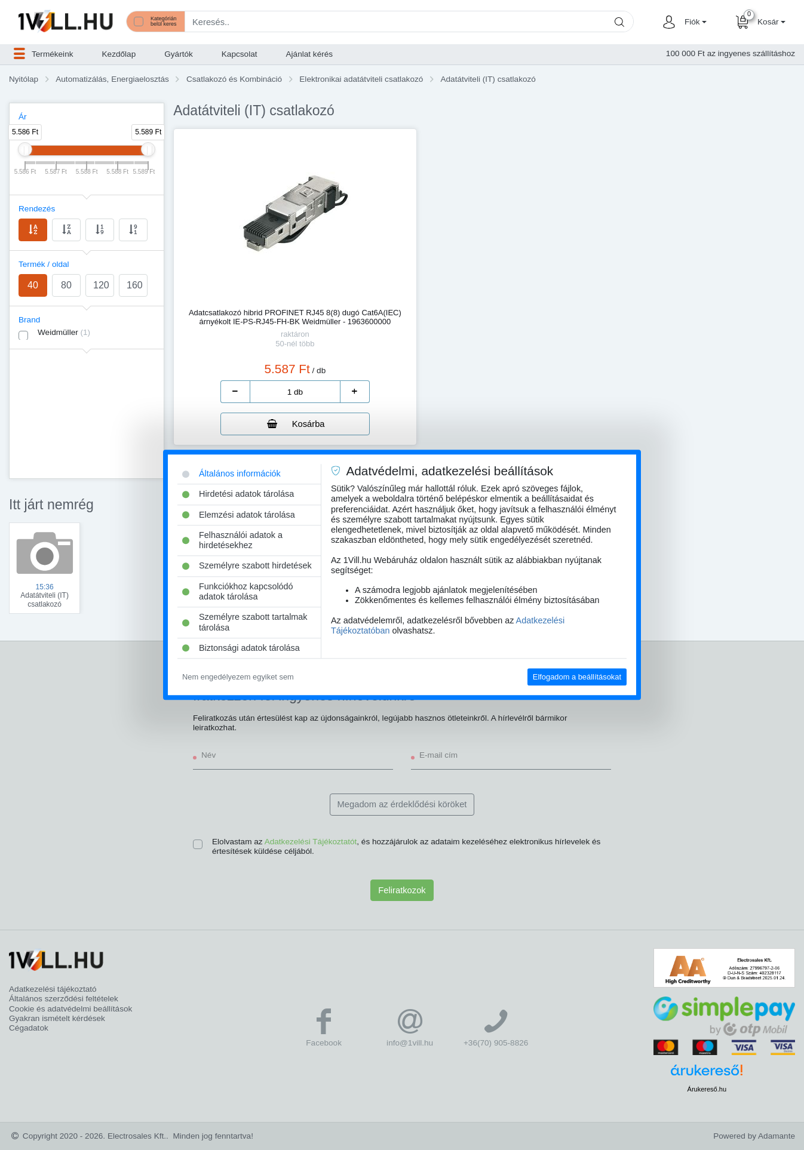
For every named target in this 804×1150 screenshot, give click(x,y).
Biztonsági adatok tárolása (241, 648)
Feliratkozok (401, 890)
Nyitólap (23, 79)
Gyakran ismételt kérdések (57, 1018)
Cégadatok (28, 1027)
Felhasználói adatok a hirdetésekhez (232, 540)
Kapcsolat (239, 54)
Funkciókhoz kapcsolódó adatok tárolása (237, 591)
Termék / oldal (44, 264)
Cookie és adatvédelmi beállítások (70, 1008)
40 (32, 285)
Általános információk (231, 473)
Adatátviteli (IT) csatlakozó (487, 79)
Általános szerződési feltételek (63, 998)
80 (66, 285)
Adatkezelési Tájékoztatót (311, 841)
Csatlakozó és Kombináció (234, 79)
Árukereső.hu (707, 1089)
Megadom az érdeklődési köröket (402, 804)
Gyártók (178, 54)
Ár (23, 116)
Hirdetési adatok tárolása (238, 494)
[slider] (25, 149)
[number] (295, 391)
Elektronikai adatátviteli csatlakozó (361, 79)
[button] (694, 22)
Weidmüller (64, 332)
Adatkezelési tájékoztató (53, 989)
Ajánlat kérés (309, 54)
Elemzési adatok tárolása (238, 514)
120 (101, 285)
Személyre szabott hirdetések (247, 566)
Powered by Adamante (754, 1135)
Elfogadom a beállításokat (577, 676)
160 (135, 285)
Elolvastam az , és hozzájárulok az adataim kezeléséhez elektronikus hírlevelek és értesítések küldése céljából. (406, 846)
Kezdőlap (119, 54)
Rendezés (37, 208)
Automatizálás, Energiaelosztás (112, 79)
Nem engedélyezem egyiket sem (238, 676)
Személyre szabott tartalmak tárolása (245, 622)
